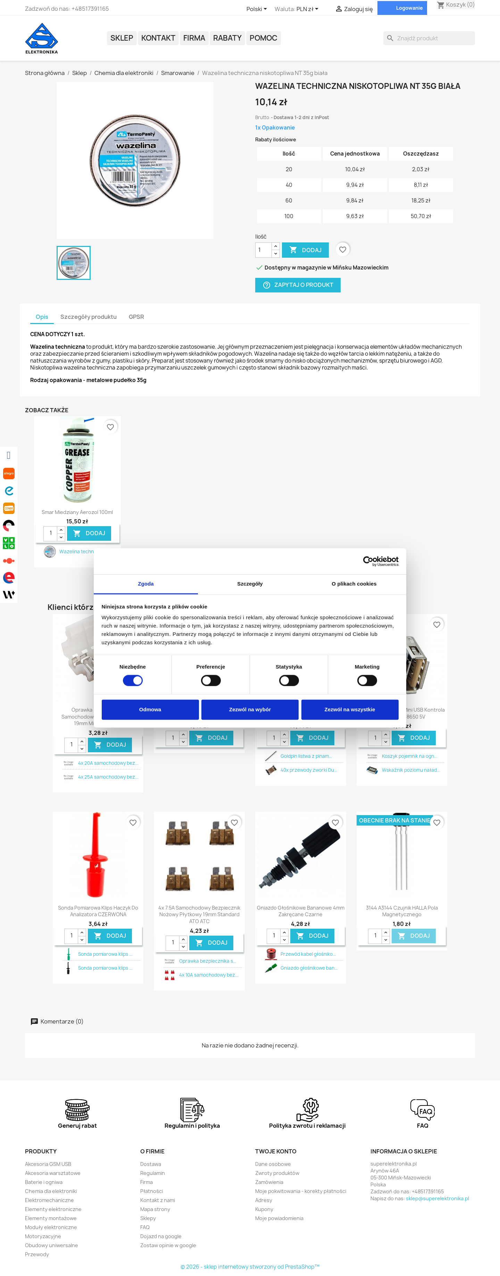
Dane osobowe (273, 1164)
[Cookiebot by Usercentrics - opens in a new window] (368, 561)
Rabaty (227, 38)
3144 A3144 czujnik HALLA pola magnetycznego (402, 911)
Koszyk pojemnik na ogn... (409, 756)
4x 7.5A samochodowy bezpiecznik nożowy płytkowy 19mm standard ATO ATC (199, 914)
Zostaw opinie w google (168, 1245)
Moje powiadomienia (279, 1218)
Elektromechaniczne (49, 1200)
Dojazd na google (161, 1236)
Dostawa (150, 1164)
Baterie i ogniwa (43, 1182)
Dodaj (305, 250)
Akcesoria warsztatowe (53, 1173)
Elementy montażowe (51, 1218)
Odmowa (150, 709)
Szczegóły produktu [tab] (88, 317)
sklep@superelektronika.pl (437, 1198)
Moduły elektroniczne (51, 1227)
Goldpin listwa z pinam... (306, 756)
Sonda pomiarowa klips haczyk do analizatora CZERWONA (98, 911)
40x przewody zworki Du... (309, 770)
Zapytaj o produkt (297, 285)
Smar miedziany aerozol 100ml (77, 512)
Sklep (121, 38)
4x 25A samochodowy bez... (108, 777)
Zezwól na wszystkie (350, 709)
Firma (194, 38)
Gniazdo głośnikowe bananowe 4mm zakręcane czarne (300, 911)
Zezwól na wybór (250, 709)
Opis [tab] (42, 317)
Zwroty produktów (277, 1173)
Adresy (263, 1200)
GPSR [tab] (136, 317)
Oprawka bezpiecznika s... (207, 961)
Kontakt (158, 38)
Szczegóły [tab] (249, 584)
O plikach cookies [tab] (354, 584)
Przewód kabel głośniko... (308, 954)
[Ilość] (263, 250)
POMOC (263, 38)
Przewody (37, 1254)
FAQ (145, 1227)
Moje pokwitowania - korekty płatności (300, 1191)
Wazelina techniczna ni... (86, 551)
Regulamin (152, 1173)
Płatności (151, 1191)
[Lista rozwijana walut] (309, 9)
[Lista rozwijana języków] (258, 9)
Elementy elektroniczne (53, 1209)
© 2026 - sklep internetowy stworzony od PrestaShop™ (250, 1266)
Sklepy (148, 1218)
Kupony (264, 1209)
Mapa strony (155, 1209)
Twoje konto (276, 1151)
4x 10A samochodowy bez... (208, 975)
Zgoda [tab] (146, 584)
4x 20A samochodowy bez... (108, 763)
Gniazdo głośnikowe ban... (309, 968)
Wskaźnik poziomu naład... (411, 770)
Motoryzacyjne (43, 1236)
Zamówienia (269, 1182)
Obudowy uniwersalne (51, 1245)
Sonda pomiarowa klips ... (105, 954)
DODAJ (89, 533)
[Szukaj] (429, 38)
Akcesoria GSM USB (48, 1164)
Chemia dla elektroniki (51, 1191)
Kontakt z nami (157, 1200)
